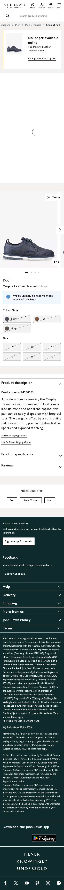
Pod (12, 500)
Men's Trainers (33, 24)
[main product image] (17, 49)
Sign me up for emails (19, 541)
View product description (42, 58)
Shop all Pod (53, 24)
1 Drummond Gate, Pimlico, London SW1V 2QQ (34, 657)
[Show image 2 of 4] (60, 230)
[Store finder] (32, 5)
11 (28, 357)
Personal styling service (14, 435)
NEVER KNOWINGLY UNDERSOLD (32, 861)
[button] (59, 5)
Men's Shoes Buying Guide (16, 442)
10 (8, 357)
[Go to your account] (41, 5)
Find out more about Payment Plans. (21, 720)
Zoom (53, 198)
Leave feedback (15, 573)
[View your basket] (50, 5)
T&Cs (24, 748)
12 (48, 357)
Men (17, 24)
